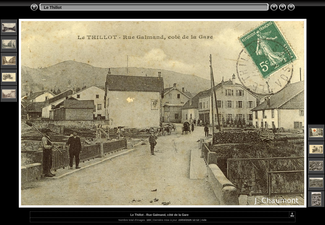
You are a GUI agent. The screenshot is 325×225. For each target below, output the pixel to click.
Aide (203, 219)
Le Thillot (53, 7)
